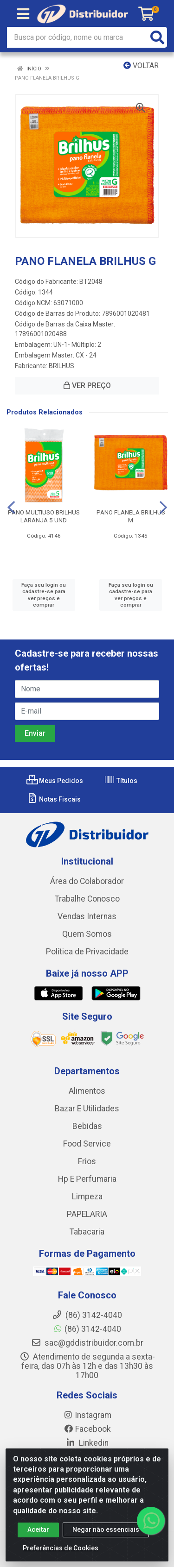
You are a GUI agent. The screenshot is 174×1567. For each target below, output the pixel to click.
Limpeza (87, 1196)
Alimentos (87, 1091)
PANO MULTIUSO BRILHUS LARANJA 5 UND (44, 516)
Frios (87, 1161)
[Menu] (23, 14)
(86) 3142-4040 (87, 1329)
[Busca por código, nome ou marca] (77, 37)
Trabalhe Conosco (87, 898)
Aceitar (38, 1529)
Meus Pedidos (54, 780)
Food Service (87, 1143)
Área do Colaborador (87, 881)
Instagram (87, 1415)
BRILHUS (61, 366)
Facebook (87, 1429)
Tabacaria (87, 1231)
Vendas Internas (87, 916)
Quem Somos (87, 934)
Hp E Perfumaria (87, 1179)
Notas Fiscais (53, 799)
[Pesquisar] (157, 37)
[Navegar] (11, 507)
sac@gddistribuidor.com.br (87, 1343)
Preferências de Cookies (60, 1548)
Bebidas (87, 1126)
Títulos (120, 780)
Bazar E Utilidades (87, 1108)
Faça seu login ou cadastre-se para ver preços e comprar (43, 595)
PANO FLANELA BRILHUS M (131, 516)
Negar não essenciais (105, 1529)
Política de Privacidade (87, 951)
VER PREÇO (87, 385)
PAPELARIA (87, 1214)
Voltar (141, 65)
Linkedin (87, 1443)
